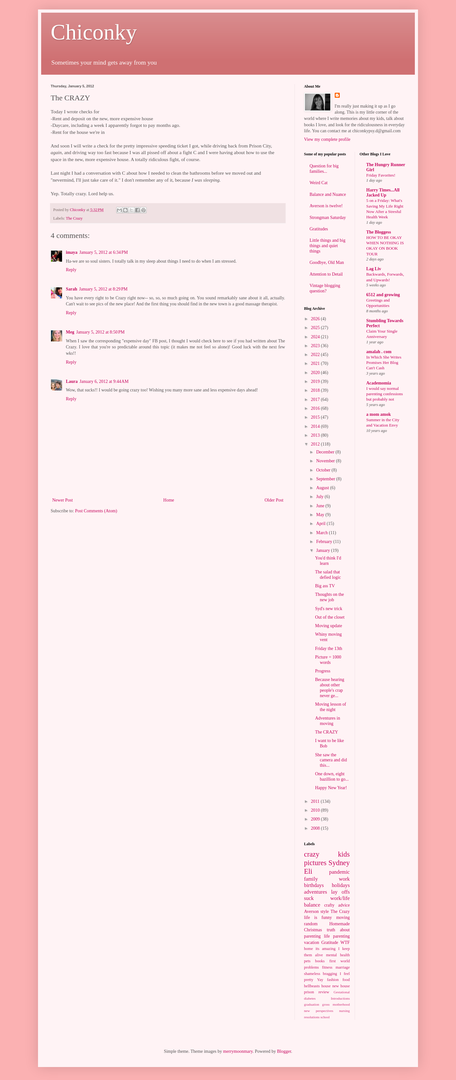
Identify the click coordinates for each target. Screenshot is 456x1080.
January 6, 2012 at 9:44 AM (104, 381)
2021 (316, 363)
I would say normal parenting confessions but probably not (384, 394)
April (321, 523)
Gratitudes (319, 229)
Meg (70, 332)
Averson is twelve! (326, 205)
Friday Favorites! (381, 175)
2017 (316, 399)
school (325, 1017)
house (326, 986)
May (320, 514)
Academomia (378, 383)
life (327, 936)
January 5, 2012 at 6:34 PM (103, 252)
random (311, 923)
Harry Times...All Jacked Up (383, 192)
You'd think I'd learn (328, 561)
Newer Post (62, 500)
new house (341, 986)
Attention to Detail (326, 274)
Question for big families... (324, 169)
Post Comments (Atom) (96, 511)
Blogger (284, 1051)
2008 (316, 828)
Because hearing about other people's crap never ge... (329, 687)
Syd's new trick (328, 608)
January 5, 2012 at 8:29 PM (103, 289)
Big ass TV (325, 586)
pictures (315, 863)
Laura (72, 381)
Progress (322, 671)
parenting (341, 936)
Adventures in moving (327, 721)
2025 (316, 327)
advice (344, 905)
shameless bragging (320, 973)
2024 (316, 336)
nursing (344, 1011)
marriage (343, 967)
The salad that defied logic (328, 575)
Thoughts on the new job (329, 597)
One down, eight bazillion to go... (332, 776)
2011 (316, 801)
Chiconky (94, 32)
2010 (316, 810)
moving (343, 917)
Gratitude (329, 942)
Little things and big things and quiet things (327, 245)
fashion (333, 979)
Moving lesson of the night (330, 707)
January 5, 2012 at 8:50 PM (100, 332)
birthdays (314, 885)
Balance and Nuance (328, 194)
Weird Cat (319, 182)
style (324, 911)
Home (168, 500)
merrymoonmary (238, 1051)
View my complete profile (327, 139)
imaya (72, 252)
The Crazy (74, 218)
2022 (316, 354)
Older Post (274, 500)
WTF (345, 942)
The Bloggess (378, 232)
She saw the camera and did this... (331, 760)
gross (326, 1004)
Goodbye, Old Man (327, 262)
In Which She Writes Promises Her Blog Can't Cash (384, 363)
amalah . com (379, 351)
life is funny (318, 917)
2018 (316, 390)
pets (307, 961)
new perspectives (318, 1011)
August (323, 487)
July (320, 496)
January (323, 550)
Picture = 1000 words (328, 660)
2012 (316, 444)
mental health (338, 955)
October (324, 470)
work (344, 879)
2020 (316, 372)
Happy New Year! (331, 787)
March (322, 532)
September (326, 479)
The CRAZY (326, 732)
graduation (311, 1004)
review (323, 992)
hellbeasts (312, 986)
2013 (316, 435)
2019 (316, 381)
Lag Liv (373, 268)
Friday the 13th (328, 648)
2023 (316, 345)
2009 (316, 819)
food (346, 979)
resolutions (312, 1017)
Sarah (71, 289)
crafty (329, 905)
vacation (311, 942)
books (320, 961)
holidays (341, 885)
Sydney (339, 863)
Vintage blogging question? (325, 288)
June (320, 505)
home (308, 948)
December (325, 452)
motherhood (341, 1004)
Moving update (328, 625)
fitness (327, 967)
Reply (71, 269)
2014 (316, 426)
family (311, 879)
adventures (315, 892)
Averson (311, 911)
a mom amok (378, 414)
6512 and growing (383, 294)
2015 (316, 417)
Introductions (340, 998)
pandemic (339, 872)
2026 (316, 318)
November (326, 461)
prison (309, 992)
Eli (308, 871)
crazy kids (327, 854)
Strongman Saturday (328, 217)
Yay (320, 979)
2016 (316, 408)
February (324, 541)
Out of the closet (330, 617)
